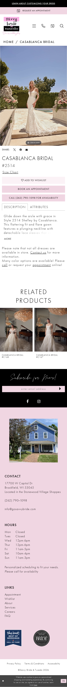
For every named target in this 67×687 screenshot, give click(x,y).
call (5, 265)
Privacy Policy (14, 663)
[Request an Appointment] (33, 10)
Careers (10, 612)
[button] (34, 26)
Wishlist (10, 599)
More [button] (7, 239)
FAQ (8, 616)
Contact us (38, 252)
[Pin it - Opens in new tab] (20, 149)
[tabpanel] (33, 96)
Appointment (13, 595)
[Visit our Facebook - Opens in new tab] (27, 401)
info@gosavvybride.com (20, 509)
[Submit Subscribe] (60, 389)
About (8, 603)
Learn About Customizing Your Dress (33, 3)
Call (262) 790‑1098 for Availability (33, 197)
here (35, 685)
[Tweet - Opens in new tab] (14, 149)
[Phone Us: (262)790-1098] (43, 26)
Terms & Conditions (34, 663)
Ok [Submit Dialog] (63, 681)
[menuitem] (34, 26)
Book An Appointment (33, 189)
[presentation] (16, 330)
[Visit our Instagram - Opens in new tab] (39, 401)
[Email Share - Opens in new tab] (26, 149)
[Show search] (61, 26)
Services (10, 607)
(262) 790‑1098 (16, 500)
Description (15, 207)
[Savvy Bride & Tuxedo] (11, 26)
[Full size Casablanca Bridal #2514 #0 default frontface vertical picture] (33, 96)
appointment (42, 265)
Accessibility (54, 663)
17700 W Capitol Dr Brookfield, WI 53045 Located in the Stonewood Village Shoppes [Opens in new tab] (33, 487)
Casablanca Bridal (37, 42)
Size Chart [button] (10, 172)
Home (8, 42)
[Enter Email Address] (33, 389)
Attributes (39, 207)
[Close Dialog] (3, 681)
